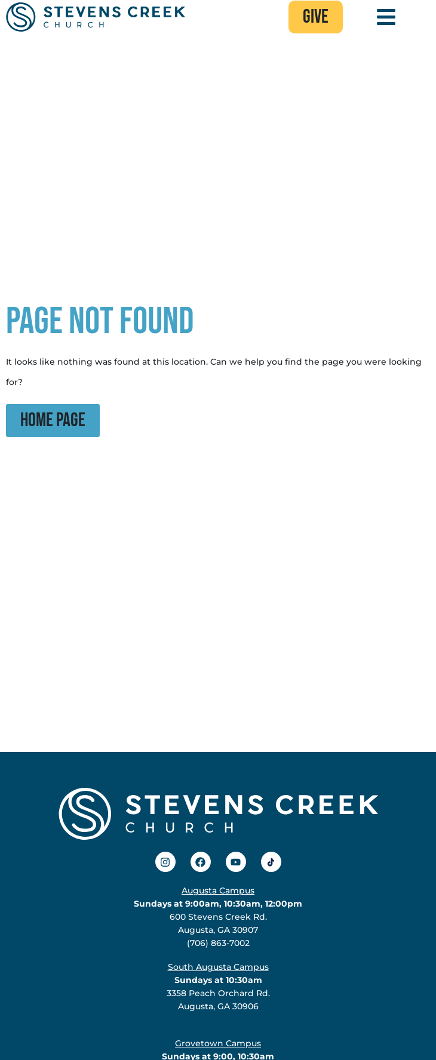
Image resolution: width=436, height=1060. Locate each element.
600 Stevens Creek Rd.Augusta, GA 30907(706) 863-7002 (218, 916)
